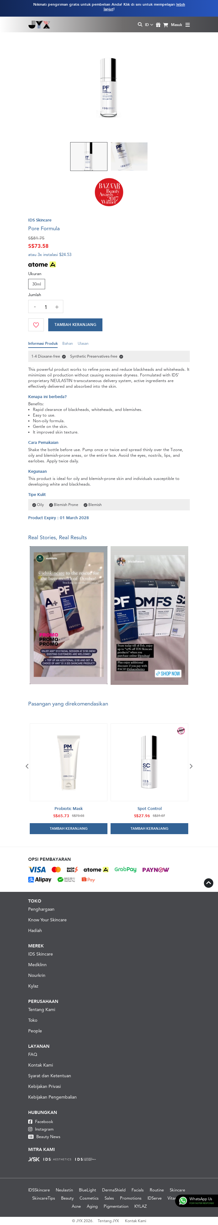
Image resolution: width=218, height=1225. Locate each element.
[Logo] (39, 24)
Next (191, 766)
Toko (32, 1020)
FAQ (32, 1054)
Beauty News (44, 1136)
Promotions (131, 1198)
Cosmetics (89, 1198)
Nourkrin (36, 975)
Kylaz (33, 985)
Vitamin (174, 1198)
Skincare (177, 1190)
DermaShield (114, 1190)
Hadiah (35, 930)
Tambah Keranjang (75, 324)
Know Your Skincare (47, 919)
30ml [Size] (36, 284)
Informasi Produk (43, 344)
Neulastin (64, 1190)
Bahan (67, 344)
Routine (157, 1190)
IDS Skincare (40, 953)
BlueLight (87, 1190)
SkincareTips (43, 1198)
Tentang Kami (41, 1009)
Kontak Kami (40, 1065)
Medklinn (37, 964)
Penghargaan (41, 909)
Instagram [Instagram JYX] (41, 1129)
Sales (109, 1198)
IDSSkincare (39, 1190)
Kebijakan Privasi (44, 1086)
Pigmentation (116, 1206)
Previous (27, 766)
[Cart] (75, 324)
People (35, 1030)
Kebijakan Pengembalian (52, 1097)
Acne (76, 1206)
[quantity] (46, 307)
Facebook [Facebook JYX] (40, 1121)
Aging (92, 1206)
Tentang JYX (108, 1221)
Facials (138, 1190)
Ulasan (83, 344)
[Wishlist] (36, 324)
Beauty (67, 1198)
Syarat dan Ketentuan (49, 1075)
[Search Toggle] (140, 24)
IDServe (155, 1198)
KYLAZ (140, 1206)
